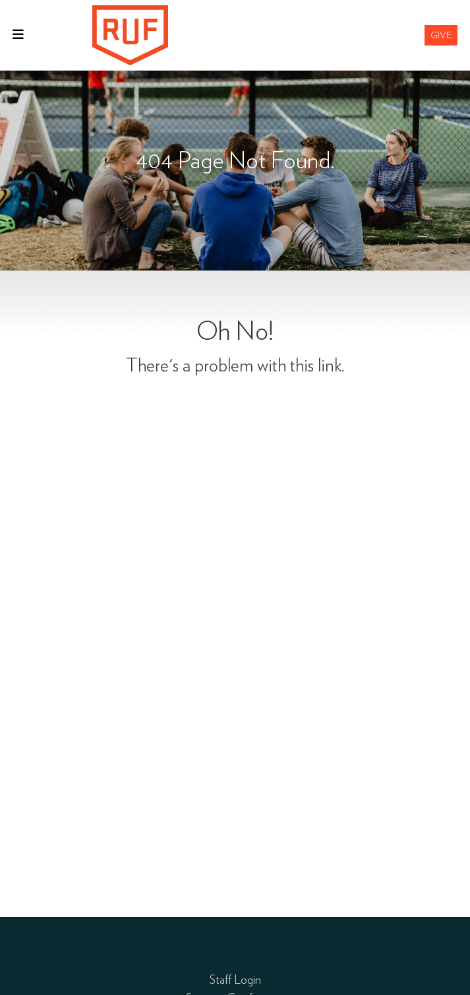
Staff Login (235, 979)
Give (441, 35)
